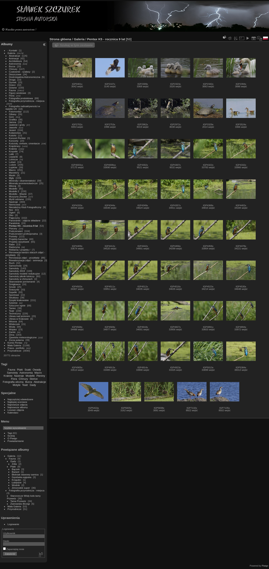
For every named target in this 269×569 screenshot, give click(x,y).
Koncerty (13, 140)
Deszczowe (15, 74)
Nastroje (13, 201)
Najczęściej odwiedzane (20, 399)
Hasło (6, 541)
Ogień (12, 212)
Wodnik (16, 485)
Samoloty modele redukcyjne (24, 273)
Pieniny (40, 375)
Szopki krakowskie (19, 300)
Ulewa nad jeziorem (19, 316)
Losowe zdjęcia (16, 410)
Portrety (13, 236)
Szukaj (11, 435)
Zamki (12, 332)
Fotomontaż (15, 111)
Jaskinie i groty (17, 124)
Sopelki (13, 292)
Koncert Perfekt (17, 138)
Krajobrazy (14, 146)
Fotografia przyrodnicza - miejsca (26, 101)
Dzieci (12, 85)
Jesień (12, 130)
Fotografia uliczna (13, 381)
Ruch (12, 263)
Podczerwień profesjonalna (23, 233)
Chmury (13, 69)
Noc (11, 209)
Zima (11, 334)
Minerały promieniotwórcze (23, 183)
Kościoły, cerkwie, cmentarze (24, 143)
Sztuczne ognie (17, 305)
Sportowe (14, 294)
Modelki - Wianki (18, 194)
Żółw (14, 464)
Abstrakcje (14, 55)
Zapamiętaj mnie (13, 549)
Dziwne (13, 87)
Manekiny (14, 172)
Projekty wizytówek (19, 241)
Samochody (15, 265)
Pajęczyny (14, 217)
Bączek (16, 469)
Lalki (11, 154)
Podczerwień (16, 231)
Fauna (12, 90)
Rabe (12, 244)
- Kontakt (12, 50)
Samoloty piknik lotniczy (22, 276)
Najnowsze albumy (18, 407)
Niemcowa (14, 204)
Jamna (12, 122)
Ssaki (28, 369)
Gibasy (13, 114)
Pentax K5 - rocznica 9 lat (23, 225)
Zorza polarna (16, 340)
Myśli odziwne (16, 199)
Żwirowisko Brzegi (20, 503)
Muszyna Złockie (18, 196)
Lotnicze (13, 159)
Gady (33, 384)
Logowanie (13, 524)
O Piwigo (12, 438)
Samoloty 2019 (17, 271)
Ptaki (20, 369)
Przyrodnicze (14, 350)
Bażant (15, 471)
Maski (12, 175)
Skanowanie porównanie (22, 281)
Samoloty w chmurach (21, 279)
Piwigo (265, 566)
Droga (12, 79)
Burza (12, 66)
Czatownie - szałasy (20, 71)
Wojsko (13, 329)
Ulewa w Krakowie (19, 318)
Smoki (12, 287)
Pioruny (13, 228)
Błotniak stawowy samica (25, 474)
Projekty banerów (18, 239)
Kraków (13, 148)
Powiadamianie (16, 441)
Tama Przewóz (18, 501)
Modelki (13, 188)
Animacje (14, 58)
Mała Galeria (14, 345)
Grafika (13, 119)
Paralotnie (14, 223)
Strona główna (60, 39)
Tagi (10, 433)
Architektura (15, 61)
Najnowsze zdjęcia (17, 404)
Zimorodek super (21, 487)
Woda (12, 326)
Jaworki (13, 127)
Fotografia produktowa (21, 98)
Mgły (11, 178)
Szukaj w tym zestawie (76, 45)
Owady (37, 369)
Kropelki (13, 151)
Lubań (12, 162)
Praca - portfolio (16, 348)
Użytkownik (9, 533)
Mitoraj (12, 186)
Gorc (11, 116)
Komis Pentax (15, 342)
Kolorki (12, 135)
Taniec (12, 308)
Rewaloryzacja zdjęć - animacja (26, 260)
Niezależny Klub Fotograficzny (25, 207)
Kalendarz (13, 412)
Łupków (13, 167)
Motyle (16, 384)
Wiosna (13, 321)
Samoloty (14, 268)
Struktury (14, 297)
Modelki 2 (14, 191)
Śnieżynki (14, 289)
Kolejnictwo (15, 132)
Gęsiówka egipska (21, 477)
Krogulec (16, 479)
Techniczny (15, 313)
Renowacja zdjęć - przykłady (24, 257)
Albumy (6, 44)
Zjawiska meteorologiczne (23, 337)
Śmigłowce (15, 284)
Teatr (11, 310)
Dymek (13, 82)
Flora (12, 95)
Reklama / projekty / (19, 249)
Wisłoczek (14, 324)
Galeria (11, 53)
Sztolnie (13, 302)
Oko (11, 215)
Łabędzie (17, 482)
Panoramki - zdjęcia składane (25, 220)
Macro (12, 170)
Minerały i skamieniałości (22, 180)
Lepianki (13, 156)
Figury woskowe (17, 93)
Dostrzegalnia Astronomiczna (24, 77)
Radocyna (14, 247)
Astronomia (15, 63)
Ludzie (12, 164)
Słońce (34, 378)
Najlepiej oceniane (17, 402)
